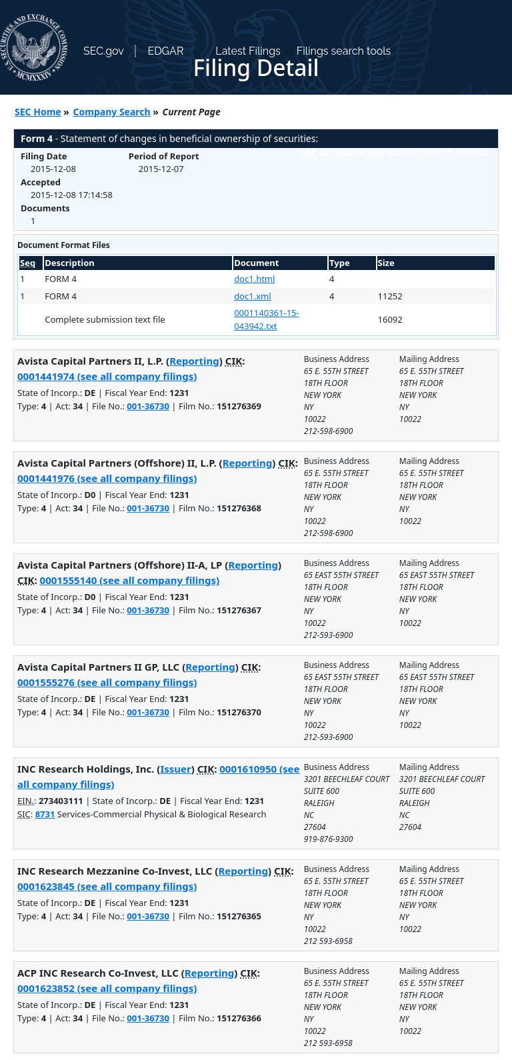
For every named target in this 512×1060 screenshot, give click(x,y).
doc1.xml (252, 296)
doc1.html (254, 279)
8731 (45, 814)
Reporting (194, 360)
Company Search (112, 111)
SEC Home (38, 111)
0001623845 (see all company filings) (107, 886)
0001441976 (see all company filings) (107, 478)
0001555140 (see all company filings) (129, 580)
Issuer (175, 768)
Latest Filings (247, 51)
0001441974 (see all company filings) (107, 376)
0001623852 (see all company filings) (107, 988)
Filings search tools (344, 51)
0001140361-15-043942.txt (266, 319)
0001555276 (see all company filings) (107, 682)
